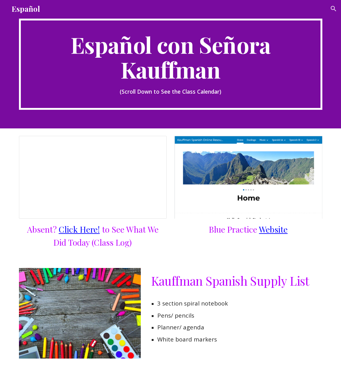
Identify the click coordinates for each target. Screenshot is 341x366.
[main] (170, 64)
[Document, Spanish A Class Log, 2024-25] (93, 177)
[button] (333, 8)
